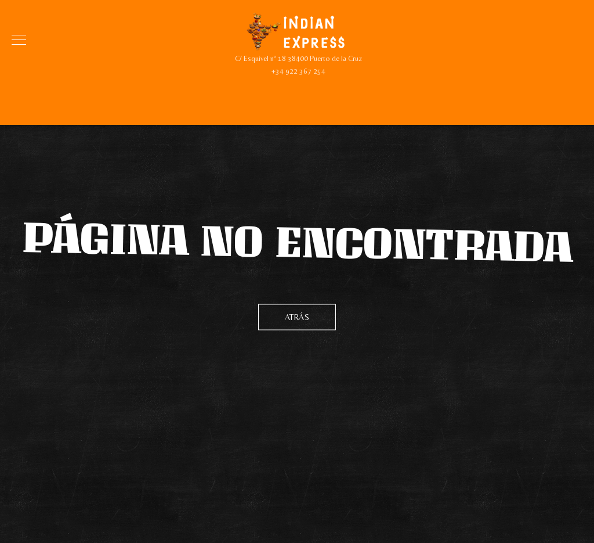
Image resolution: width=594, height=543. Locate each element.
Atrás (297, 316)
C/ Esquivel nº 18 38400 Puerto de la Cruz (298, 58)
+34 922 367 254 (298, 71)
